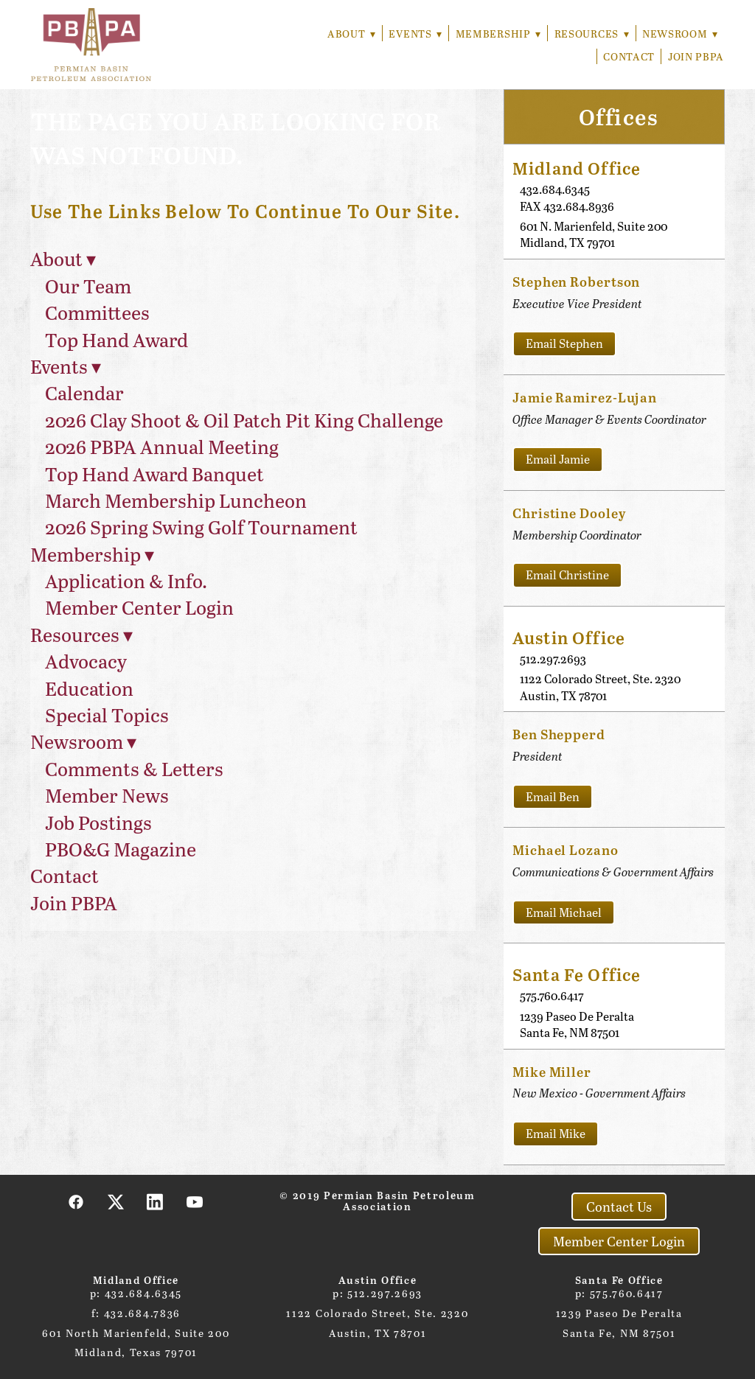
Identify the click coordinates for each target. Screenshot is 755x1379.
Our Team (88, 286)
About (347, 34)
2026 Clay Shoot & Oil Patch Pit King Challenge (244, 420)
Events (412, 34)
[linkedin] (155, 1201)
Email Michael (564, 912)
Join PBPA (696, 56)
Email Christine (567, 574)
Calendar (84, 392)
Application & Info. (126, 580)
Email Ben (553, 796)
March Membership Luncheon (176, 500)
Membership (495, 34)
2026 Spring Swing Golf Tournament (201, 527)
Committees (97, 312)
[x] (116, 1201)
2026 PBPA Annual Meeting (162, 446)
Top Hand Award (116, 339)
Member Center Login (139, 607)
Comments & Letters (134, 768)
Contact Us (619, 1206)
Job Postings (98, 822)
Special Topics (107, 714)
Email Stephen (564, 343)
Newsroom (679, 34)
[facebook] (76, 1201)
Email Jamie (558, 459)
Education (89, 688)
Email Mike (555, 1133)
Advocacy (86, 661)
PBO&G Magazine (120, 849)
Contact (629, 56)
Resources (590, 34)
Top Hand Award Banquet (154, 473)
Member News (107, 795)
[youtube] (195, 1201)
